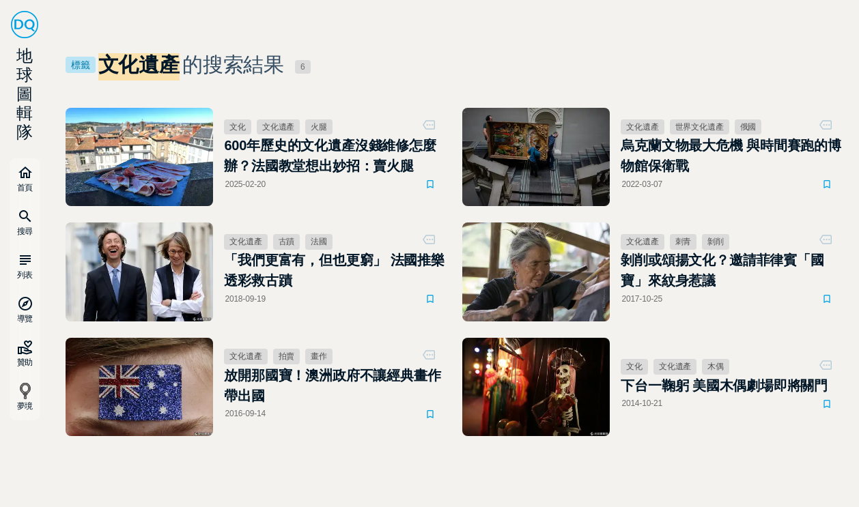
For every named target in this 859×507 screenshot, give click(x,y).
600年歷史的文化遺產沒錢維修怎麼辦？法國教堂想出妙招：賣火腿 (330, 155)
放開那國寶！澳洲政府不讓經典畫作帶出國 (332, 385)
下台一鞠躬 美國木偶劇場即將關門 (724, 385)
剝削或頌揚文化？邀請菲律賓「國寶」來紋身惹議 (722, 270)
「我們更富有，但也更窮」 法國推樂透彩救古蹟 (334, 270)
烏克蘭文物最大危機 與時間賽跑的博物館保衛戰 (731, 155)
